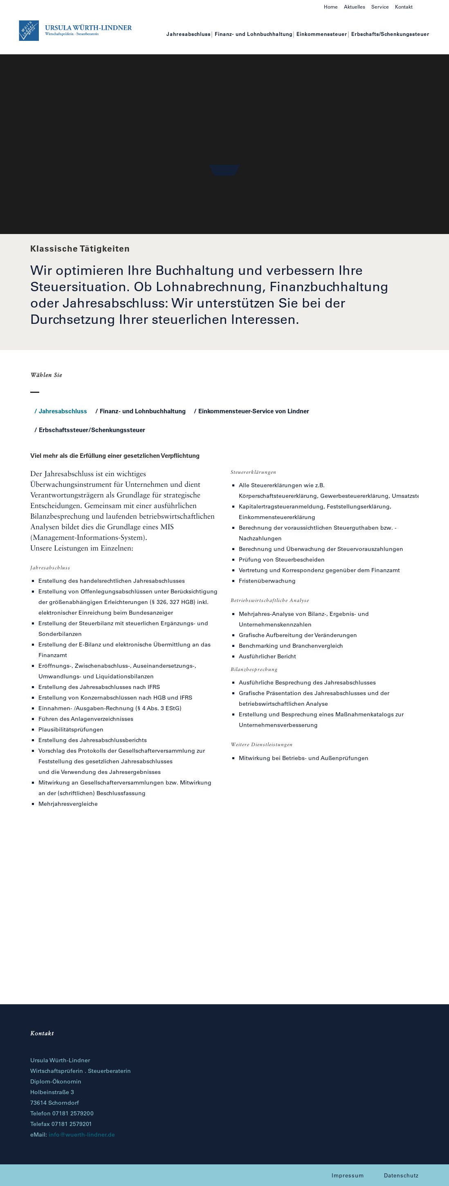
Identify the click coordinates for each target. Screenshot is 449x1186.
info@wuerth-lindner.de (82, 1134)
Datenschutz (401, 1175)
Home (331, 6)
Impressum (348, 1175)
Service (380, 6)
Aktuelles (354, 6)
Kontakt (404, 6)
